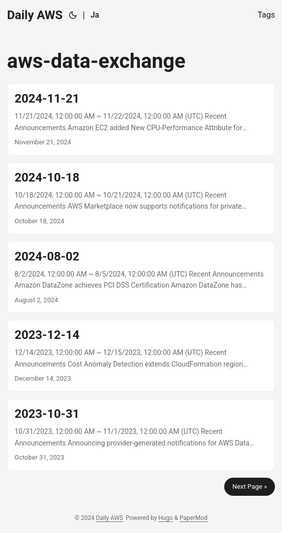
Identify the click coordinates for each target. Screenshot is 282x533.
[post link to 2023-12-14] (141, 355)
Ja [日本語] (95, 15)
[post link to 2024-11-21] (141, 119)
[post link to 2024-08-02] (141, 277)
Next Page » (249, 486)
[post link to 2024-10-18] (141, 198)
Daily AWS (35, 15)
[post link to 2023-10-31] (141, 434)
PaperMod (193, 517)
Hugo (165, 517)
